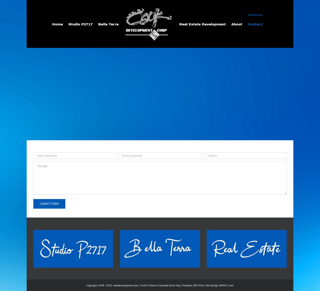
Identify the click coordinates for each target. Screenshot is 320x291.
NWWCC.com (226, 285)
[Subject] (245, 156)
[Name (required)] (74, 156)
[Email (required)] (160, 156)
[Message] (160, 178)
